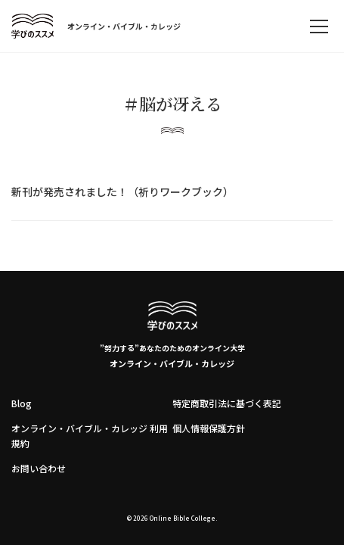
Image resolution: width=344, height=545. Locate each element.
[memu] (319, 26)
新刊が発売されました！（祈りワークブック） (122, 191)
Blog (21, 403)
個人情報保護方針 (208, 428)
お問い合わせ (38, 468)
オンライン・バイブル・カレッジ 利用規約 (89, 436)
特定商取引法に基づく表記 (226, 403)
